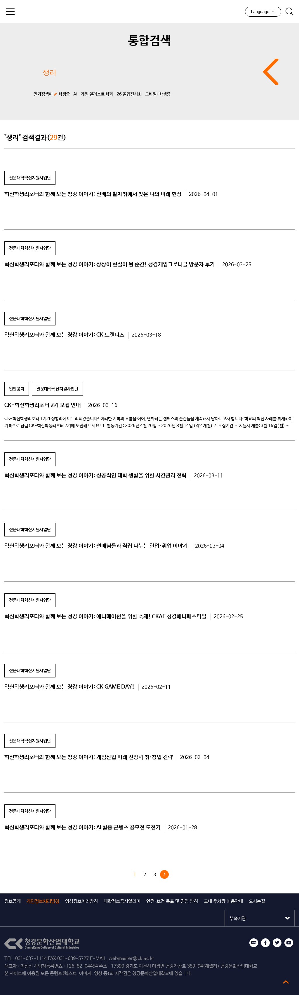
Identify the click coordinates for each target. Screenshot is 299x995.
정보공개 (12, 901)
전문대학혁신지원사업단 (30, 177)
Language (263, 11)
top (286, 982)
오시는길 (257, 901)
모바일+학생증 (158, 94)
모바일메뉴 (10, 11)
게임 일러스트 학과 (97, 94)
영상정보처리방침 (81, 901)
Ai (75, 94)
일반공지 (16, 388)
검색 (289, 11)
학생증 (64, 94)
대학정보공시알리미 (122, 901)
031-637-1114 (31, 958)
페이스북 (265, 942)
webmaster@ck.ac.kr (131, 958)
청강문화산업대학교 (149, 11)
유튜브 (288, 942)
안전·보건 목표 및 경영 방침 (172, 901)
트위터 (277, 942)
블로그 (253, 942)
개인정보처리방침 (43, 901)
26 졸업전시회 (129, 94)
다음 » (164, 874)
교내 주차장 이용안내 (223, 901)
